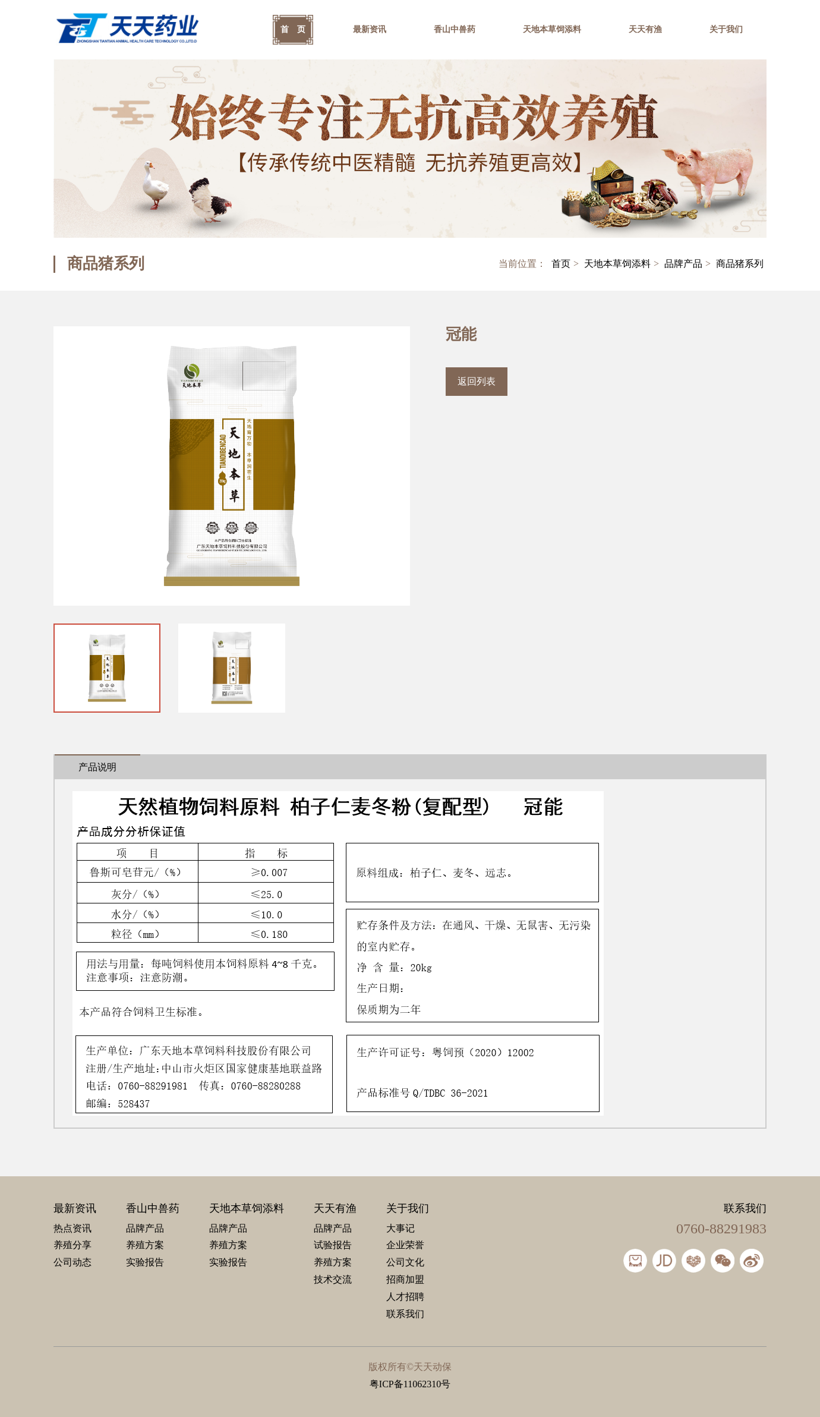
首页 (560, 264)
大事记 (400, 1228)
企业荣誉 (405, 1245)
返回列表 (477, 381)
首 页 (292, 29)
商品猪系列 (740, 264)
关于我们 (726, 29)
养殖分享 (72, 1245)
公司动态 (72, 1262)
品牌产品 (683, 264)
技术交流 (333, 1279)
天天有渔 (645, 29)
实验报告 (145, 1262)
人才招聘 (405, 1297)
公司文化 (405, 1262)
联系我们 (405, 1314)
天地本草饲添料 (552, 29)
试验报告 (333, 1245)
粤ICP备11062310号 (410, 1384)
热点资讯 (72, 1228)
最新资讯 (369, 29)
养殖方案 (145, 1245)
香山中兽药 (454, 29)
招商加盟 (405, 1279)
